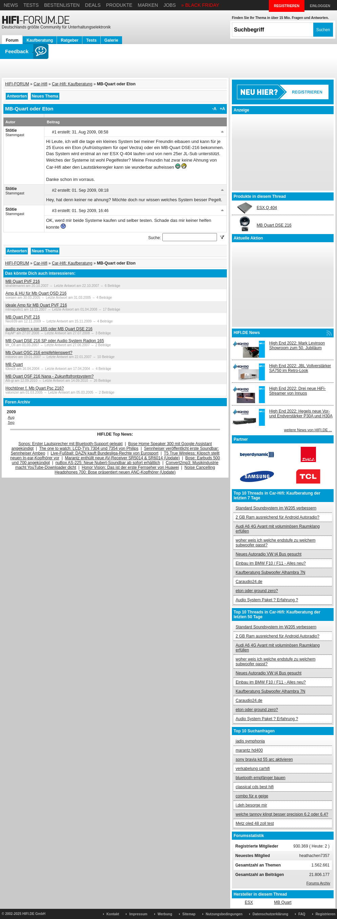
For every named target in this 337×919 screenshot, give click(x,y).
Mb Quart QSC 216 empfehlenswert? (38, 352)
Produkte (119, 5)
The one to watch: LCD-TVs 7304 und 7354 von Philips (88, 448)
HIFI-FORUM (17, 84)
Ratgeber (69, 40)
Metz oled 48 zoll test (255, 823)
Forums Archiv (318, 883)
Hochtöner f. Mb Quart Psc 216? (34, 388)
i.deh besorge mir (251, 805)
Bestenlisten (62, 5)
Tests (31, 5)
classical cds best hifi (255, 787)
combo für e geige (252, 796)
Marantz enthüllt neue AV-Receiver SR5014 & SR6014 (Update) (122, 458)
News (11, 5)
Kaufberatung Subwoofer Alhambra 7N (270, 572)
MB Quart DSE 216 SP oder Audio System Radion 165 (54, 340)
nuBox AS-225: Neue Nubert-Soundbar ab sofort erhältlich (107, 462)
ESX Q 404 (267, 207)
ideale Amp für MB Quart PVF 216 (36, 305)
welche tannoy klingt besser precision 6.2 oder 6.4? (282, 814)
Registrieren (325, 914)
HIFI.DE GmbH (33, 914)
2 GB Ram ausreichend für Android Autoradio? (277, 517)
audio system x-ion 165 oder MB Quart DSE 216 (49, 329)
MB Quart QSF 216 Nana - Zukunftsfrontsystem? (49, 376)
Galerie (111, 40)
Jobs (169, 5)
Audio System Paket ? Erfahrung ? (267, 600)
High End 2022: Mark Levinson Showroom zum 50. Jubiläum (297, 345)
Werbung (165, 914)
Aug (11, 417)
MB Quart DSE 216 (274, 225)
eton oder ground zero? (257, 590)
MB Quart (14, 364)
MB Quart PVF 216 (22, 281)
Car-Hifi (40, 84)
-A (214, 108)
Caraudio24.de (249, 581)
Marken (148, 5)
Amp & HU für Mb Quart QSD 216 (35, 293)
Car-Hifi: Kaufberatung (72, 84)
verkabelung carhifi (253, 768)
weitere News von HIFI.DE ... (308, 430)
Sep (11, 422)
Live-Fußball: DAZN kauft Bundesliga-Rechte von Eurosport (104, 453)
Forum (12, 40)
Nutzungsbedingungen (224, 914)
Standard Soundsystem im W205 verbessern (276, 508)
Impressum (138, 914)
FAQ (301, 914)
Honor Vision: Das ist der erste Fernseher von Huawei (130, 467)
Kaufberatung (39, 40)
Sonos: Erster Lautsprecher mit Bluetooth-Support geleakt (70, 443)
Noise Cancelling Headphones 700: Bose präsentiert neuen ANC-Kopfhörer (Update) (135, 470)
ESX (249, 902)
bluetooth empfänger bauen (260, 777)
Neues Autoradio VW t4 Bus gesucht (268, 554)
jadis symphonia (250, 741)
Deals (93, 5)
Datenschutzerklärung (270, 914)
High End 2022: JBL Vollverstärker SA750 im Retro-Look (300, 368)
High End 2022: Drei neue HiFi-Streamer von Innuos (297, 391)
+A (222, 108)
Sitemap (189, 914)
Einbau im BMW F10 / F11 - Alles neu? (271, 563)
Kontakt (112, 914)
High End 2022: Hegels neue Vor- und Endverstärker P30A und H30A (301, 413)
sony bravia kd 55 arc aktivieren (264, 759)
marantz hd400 (249, 750)
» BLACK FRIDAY (200, 5)
